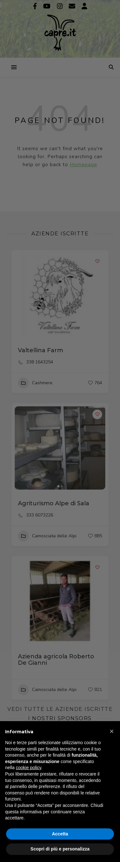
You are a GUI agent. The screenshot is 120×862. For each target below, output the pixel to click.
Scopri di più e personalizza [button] (59, 848)
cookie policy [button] (28, 767)
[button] (112, 731)
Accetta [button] (60, 833)
